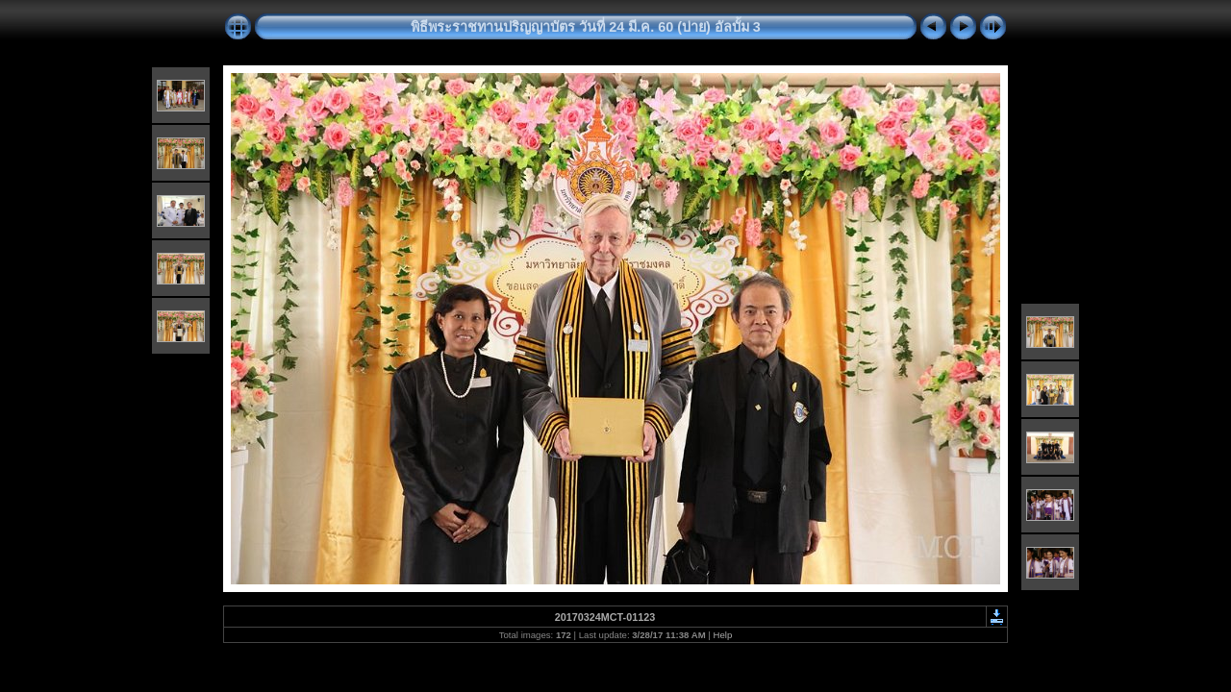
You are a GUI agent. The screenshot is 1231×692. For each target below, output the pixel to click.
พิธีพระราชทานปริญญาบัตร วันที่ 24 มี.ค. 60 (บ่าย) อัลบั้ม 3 (586, 27)
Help (723, 635)
